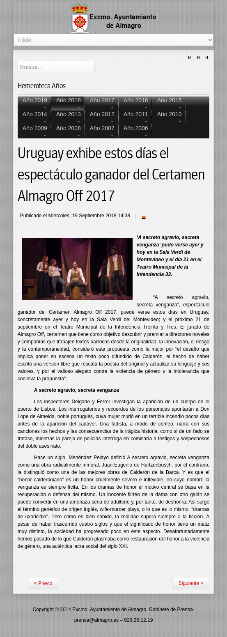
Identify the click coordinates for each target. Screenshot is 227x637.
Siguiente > (191, 583)
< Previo (43, 583)
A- (206, 57)
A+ (191, 57)
